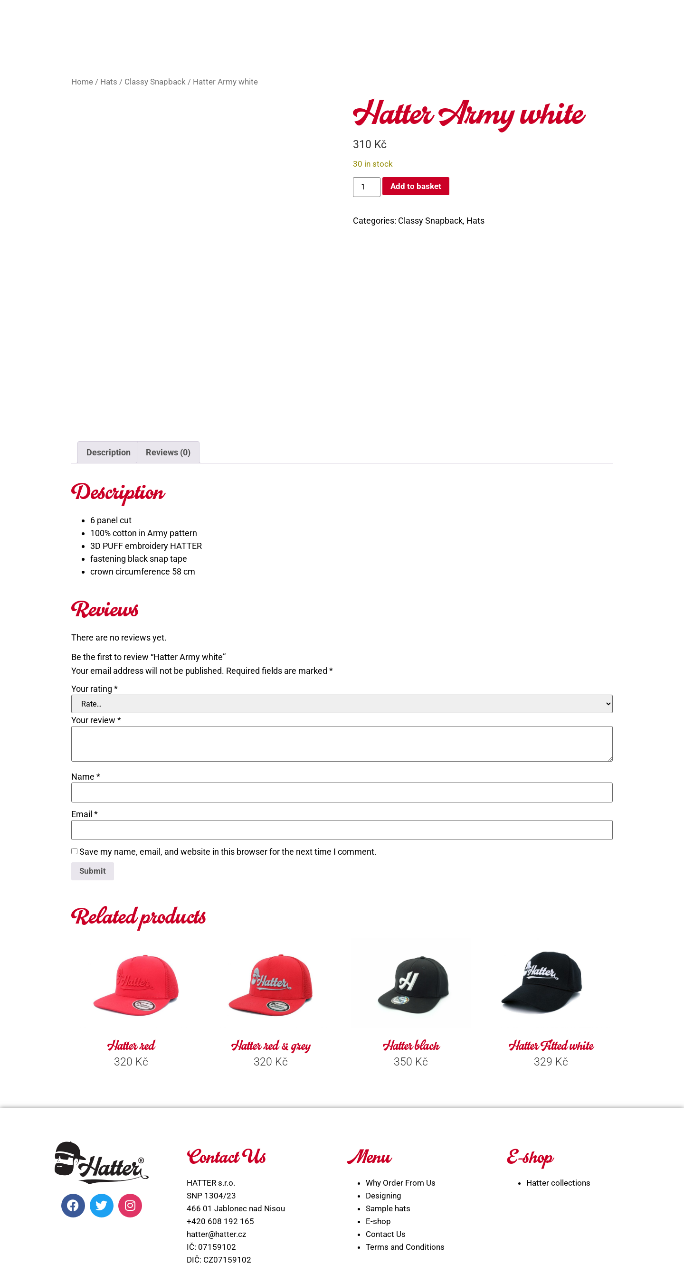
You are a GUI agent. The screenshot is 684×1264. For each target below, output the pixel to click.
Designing (383, 1085)
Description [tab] (108, 341)
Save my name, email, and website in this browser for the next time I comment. (228, 740)
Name (85, 665)
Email (84, 702)
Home (82, 81)
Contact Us (386, 1123)
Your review (96, 608)
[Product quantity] (366, 187)
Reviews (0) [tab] (168, 341)
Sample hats (388, 1098)
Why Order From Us (401, 1072)
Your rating (94, 577)
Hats (108, 81)
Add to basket (417, 186)
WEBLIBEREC (417, 1246)
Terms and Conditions (405, 1136)
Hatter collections (558, 1072)
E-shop (378, 1110)
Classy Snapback (155, 81)
